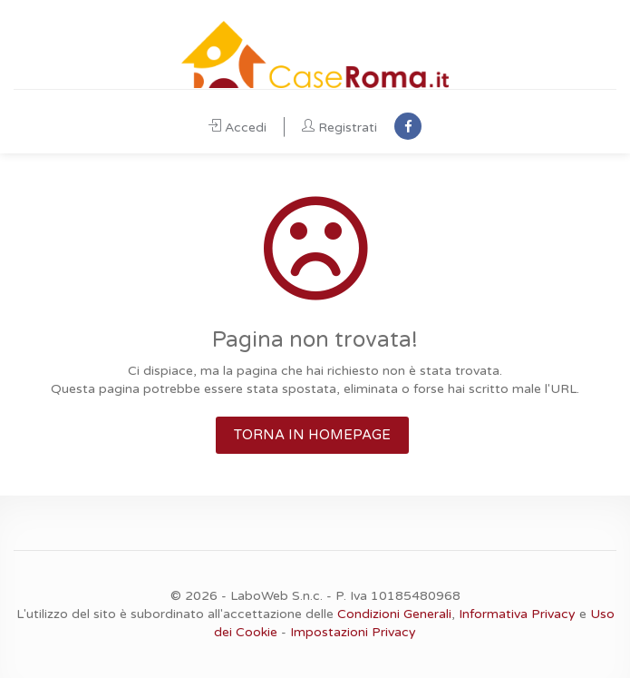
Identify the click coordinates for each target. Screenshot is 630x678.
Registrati (339, 127)
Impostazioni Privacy (353, 632)
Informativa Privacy (517, 614)
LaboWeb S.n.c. (276, 596)
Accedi (237, 127)
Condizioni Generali (394, 614)
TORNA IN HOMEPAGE (312, 435)
